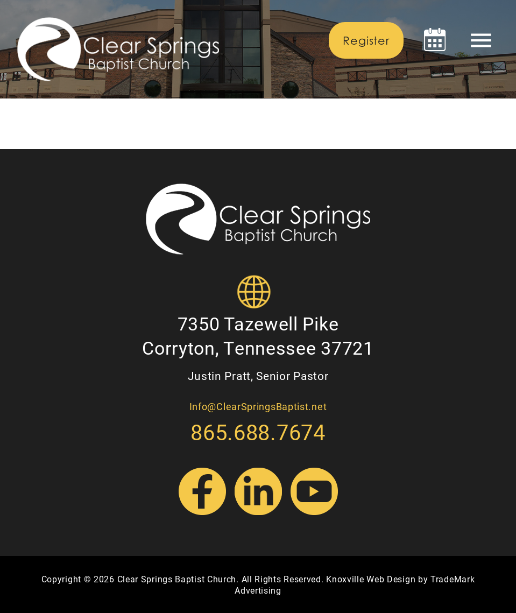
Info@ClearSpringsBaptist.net (258, 406)
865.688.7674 (257, 432)
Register (366, 40)
